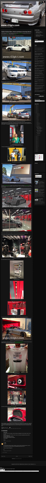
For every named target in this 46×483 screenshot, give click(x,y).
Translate (40, 42)
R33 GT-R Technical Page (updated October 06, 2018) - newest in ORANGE (39, 54)
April (37, 117)
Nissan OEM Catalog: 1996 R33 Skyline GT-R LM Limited (39, 71)
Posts (36, 175)
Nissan (20, 428)
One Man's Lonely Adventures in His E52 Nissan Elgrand (39, 32)
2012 (36, 111)
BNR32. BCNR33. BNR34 (7, 428)
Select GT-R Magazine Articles (39, 79)
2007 (36, 105)
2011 (36, 110)
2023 (36, 147)
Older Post (30, 456)
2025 (36, 150)
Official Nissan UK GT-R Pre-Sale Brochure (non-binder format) (39, 86)
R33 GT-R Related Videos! (38, 49)
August (38, 122)
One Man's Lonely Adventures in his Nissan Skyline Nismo (39, 35)
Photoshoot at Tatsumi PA (38, 133)
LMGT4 (14, 428)
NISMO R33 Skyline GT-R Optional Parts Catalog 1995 (39, 73)
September (38, 123)
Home (17, 456)
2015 (36, 137)
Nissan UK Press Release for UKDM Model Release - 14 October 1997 (39, 88)
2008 (36, 106)
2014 (36, 136)
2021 (36, 145)
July (37, 121)
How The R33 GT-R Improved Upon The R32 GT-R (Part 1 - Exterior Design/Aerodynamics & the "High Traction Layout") (39, 191)
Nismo (18, 428)
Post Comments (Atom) (18, 458)
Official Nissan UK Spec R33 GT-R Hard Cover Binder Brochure (40, 91)
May (37, 118)
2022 (36, 146)
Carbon (11, 428)
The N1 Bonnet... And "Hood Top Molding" (41, 199)
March (37, 116)
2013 (36, 112)
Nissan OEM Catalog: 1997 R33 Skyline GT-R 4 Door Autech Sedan (39, 66)
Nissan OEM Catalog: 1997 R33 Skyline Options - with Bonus (39, 61)
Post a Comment (5, 452)
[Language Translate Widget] (39, 41)
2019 (36, 142)
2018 (36, 141)
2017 (36, 140)
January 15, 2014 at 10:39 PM (7, 450)
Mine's (16, 428)
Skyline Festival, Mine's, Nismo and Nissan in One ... (39, 128)
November (38, 126)
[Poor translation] (3, 470)
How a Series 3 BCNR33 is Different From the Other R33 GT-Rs (41, 182)
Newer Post (3, 456)
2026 (36, 151)
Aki (3, 442)
